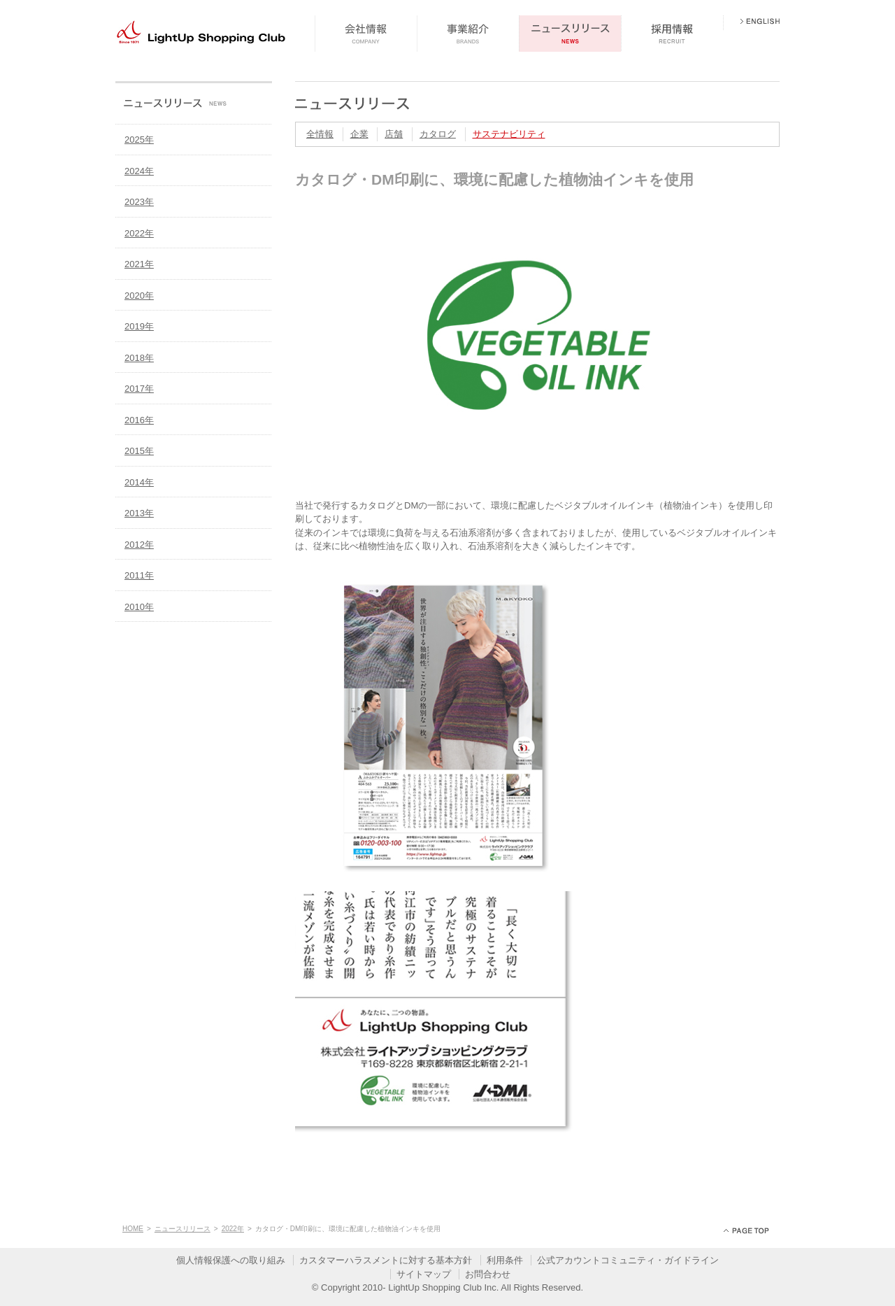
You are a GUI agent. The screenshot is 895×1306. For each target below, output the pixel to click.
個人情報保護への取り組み (230, 1260)
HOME (132, 1229)
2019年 (139, 326)
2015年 (139, 451)
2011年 (139, 575)
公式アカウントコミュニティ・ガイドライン (628, 1260)
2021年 (139, 264)
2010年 (139, 607)
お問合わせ (487, 1274)
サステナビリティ (509, 134)
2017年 (139, 388)
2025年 (139, 139)
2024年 (139, 171)
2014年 (139, 482)
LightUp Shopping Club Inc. (443, 1287)
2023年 (139, 202)
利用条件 (505, 1260)
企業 (359, 134)
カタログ (438, 134)
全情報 (320, 134)
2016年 (139, 420)
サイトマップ (423, 1274)
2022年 (139, 233)
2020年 (139, 295)
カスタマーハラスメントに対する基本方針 (385, 1260)
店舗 (394, 134)
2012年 (139, 544)
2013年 (139, 513)
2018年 (139, 358)
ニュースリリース (182, 1229)
